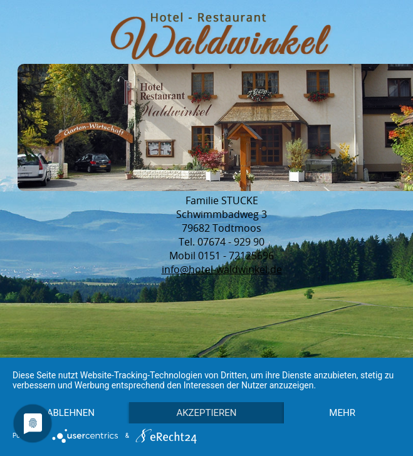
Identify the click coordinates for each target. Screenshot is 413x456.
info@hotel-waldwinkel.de (222, 269)
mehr (73, 412)
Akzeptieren (213, 390)
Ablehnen (73, 390)
